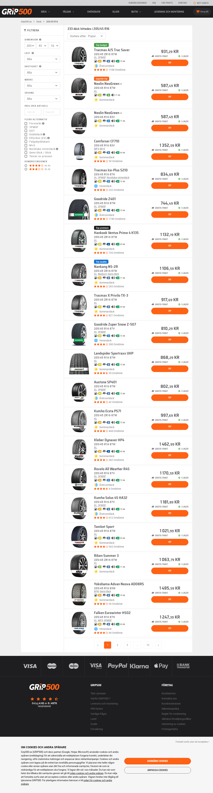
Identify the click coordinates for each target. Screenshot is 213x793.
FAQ (154, 3)
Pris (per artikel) (36, 106)
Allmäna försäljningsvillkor (176, 719)
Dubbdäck (37, 134)
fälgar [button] (69, 12)
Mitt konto (200, 3)
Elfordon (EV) (39, 138)
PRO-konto (97, 708)
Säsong (29, 93)
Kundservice (168, 693)
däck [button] (46, 12)
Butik (136, 12)
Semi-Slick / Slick (40, 152)
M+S (32, 145)
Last (29, 53)
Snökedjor (93, 12)
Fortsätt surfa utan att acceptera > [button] (192, 741)
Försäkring (97, 729)
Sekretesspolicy (170, 708)
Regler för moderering (174, 713)
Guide (94, 724)
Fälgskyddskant (39, 141)
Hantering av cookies (173, 724)
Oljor (115, 12)
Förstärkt (37, 123)
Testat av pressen (40, 156)
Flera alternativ (36, 119)
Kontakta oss (169, 698)
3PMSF (33, 127)
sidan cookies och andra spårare (86, 773)
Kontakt (182, 3)
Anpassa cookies (157, 770)
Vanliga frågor (99, 713)
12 (148, 645)
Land (93, 719)
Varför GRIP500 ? (100, 698)
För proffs (167, 3)
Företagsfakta (170, 729)
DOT (32, 130)
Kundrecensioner (138, 3)
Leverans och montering (169, 12)
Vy (169, 63)
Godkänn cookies (157, 761)
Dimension (33, 40)
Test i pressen (98, 693)
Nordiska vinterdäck (44, 149)
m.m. (40, 165)
